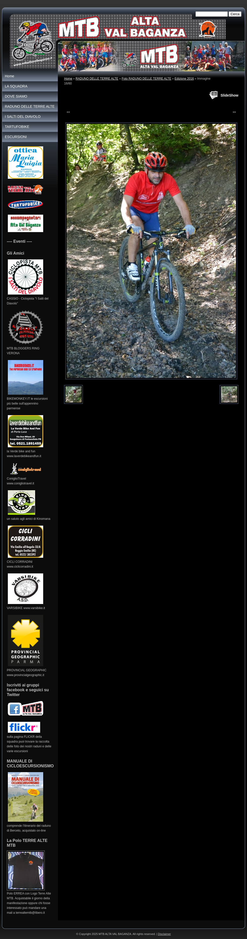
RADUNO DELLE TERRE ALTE (97, 78)
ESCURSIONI (16, 137)
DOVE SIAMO (16, 96)
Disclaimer (164, 933)
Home (68, 78)
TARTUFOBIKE (17, 127)
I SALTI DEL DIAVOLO (22, 117)
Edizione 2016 (184, 78)
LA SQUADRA (16, 86)
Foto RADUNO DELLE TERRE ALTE (146, 78)
